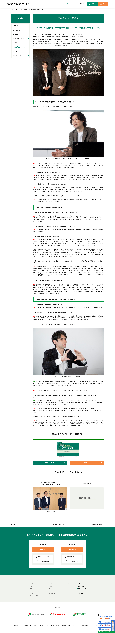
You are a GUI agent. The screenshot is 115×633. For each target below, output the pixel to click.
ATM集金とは (52, 586)
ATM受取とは (16, 26)
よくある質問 (16, 30)
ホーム (12, 9)
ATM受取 (18, 9)
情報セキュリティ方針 (39, 625)
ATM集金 (51, 584)
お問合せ (86, 463)
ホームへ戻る (16, 524)
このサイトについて (96, 625)
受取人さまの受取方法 (19, 38)
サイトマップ (16, 625)
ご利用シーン (16, 34)
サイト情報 (80, 593)
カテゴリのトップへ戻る (58, 524)
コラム (15, 51)
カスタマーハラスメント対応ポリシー (81, 625)
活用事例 (15, 43)
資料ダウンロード (49, 463)
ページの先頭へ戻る (97, 524)
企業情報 (68, 584)
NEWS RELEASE (82, 591)
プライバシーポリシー (26, 625)
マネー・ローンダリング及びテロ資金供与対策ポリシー (58, 625)
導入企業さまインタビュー (27, 9)
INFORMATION (82, 588)
